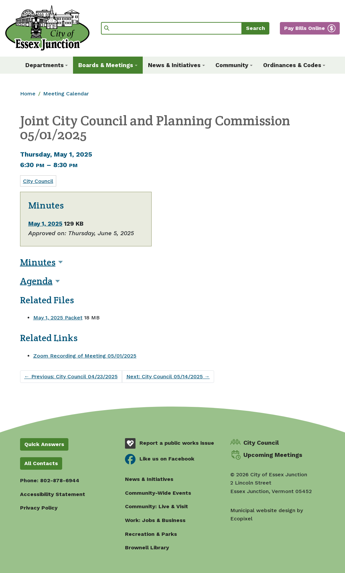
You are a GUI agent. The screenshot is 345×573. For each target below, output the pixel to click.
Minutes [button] (38, 262)
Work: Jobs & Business (155, 520)
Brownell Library (147, 547)
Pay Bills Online (304, 28)
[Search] (171, 28)
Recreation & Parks (151, 534)
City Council (38, 181)
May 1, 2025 (45, 223)
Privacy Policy (39, 508)
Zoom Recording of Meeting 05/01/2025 (84, 356)
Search (255, 28)
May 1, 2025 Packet (58, 317)
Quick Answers (44, 444)
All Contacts (41, 463)
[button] (46, 65)
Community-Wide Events (158, 493)
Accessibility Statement (52, 494)
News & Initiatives (149, 479)
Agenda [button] (36, 281)
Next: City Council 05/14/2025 (168, 376)
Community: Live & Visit (156, 506)
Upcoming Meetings (272, 454)
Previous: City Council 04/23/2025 (71, 376)
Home (28, 93)
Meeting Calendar (66, 93)
